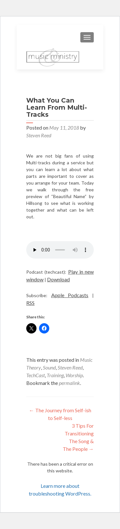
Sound (49, 367)
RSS (30, 303)
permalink (69, 383)
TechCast (35, 375)
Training (55, 375)
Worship (74, 375)
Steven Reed (38, 135)
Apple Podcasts (70, 295)
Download (58, 279)
